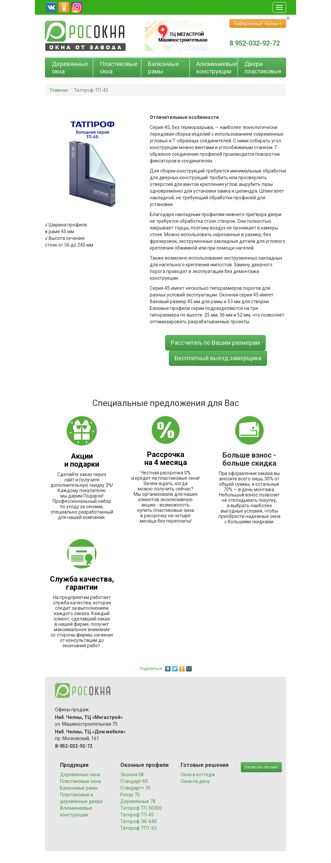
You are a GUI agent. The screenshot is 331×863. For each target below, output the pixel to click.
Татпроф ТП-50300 (141, 808)
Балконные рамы (163, 67)
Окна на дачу (195, 781)
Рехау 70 (130, 794)
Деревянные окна (70, 67)
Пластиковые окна (119, 67)
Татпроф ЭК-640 (138, 821)
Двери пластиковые (263, 67)
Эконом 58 (132, 774)
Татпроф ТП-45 (137, 814)
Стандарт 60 (134, 781)
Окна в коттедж (198, 774)
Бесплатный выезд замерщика (218, 357)
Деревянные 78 (137, 801)
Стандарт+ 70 (135, 788)
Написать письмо (261, 767)
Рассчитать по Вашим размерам (215, 342)
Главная (59, 90)
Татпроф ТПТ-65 (138, 828)
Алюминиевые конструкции (216, 67)
